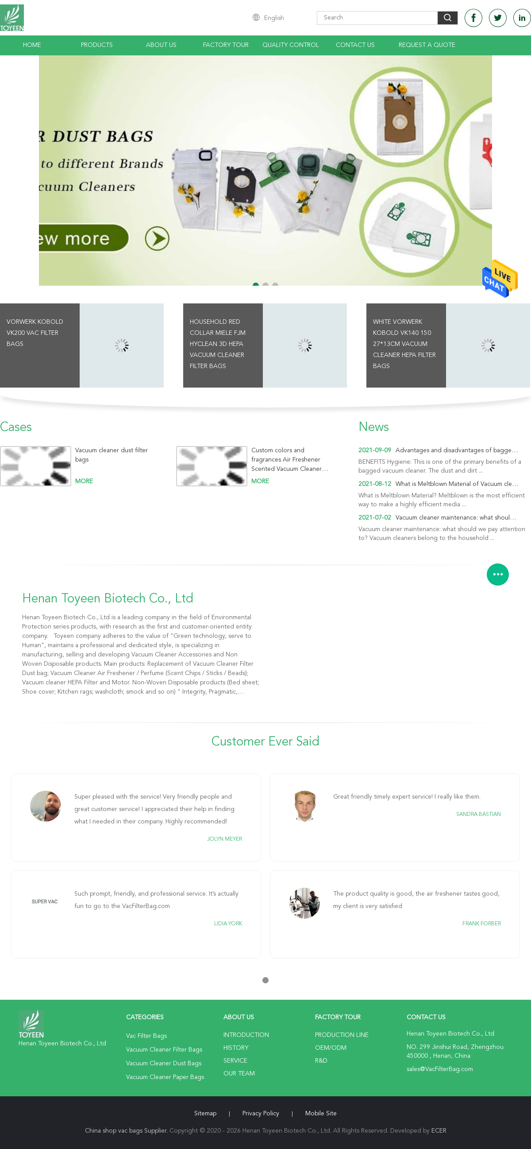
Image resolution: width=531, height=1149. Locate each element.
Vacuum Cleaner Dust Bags (163, 1063)
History (235, 1048)
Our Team (239, 1074)
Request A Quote (427, 45)
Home (32, 45)
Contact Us (355, 45)
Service (235, 1061)
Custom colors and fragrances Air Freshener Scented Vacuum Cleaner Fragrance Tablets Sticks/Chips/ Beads (286, 460)
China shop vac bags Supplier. (127, 1131)
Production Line (342, 1035)
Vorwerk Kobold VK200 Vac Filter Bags (35, 333)
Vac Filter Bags (146, 1036)
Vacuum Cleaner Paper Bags (165, 1077)
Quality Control (290, 45)
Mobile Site (321, 1113)
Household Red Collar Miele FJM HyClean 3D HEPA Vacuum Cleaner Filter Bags (218, 344)
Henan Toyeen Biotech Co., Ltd (107, 599)
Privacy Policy (260, 1113)
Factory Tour (226, 45)
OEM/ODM (330, 1048)
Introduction (246, 1035)
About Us (161, 45)
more (84, 481)
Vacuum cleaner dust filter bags (111, 455)
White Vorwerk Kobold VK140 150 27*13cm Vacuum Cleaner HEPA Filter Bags (404, 344)
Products (97, 45)
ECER (438, 1131)
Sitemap (205, 1113)
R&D (321, 1061)
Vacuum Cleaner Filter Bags (164, 1050)
